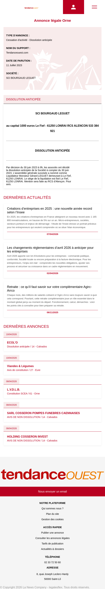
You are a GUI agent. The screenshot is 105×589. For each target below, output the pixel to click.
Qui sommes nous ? (52, 508)
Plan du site (52, 514)
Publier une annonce (52, 532)
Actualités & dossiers (52, 549)
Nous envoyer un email (52, 491)
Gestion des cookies (52, 519)
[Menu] (94, 7)
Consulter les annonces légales (52, 538)
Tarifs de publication (52, 543)
